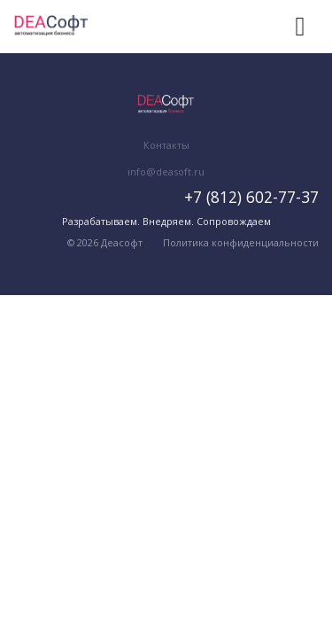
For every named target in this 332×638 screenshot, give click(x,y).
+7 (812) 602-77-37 (251, 196)
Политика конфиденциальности (241, 242)
